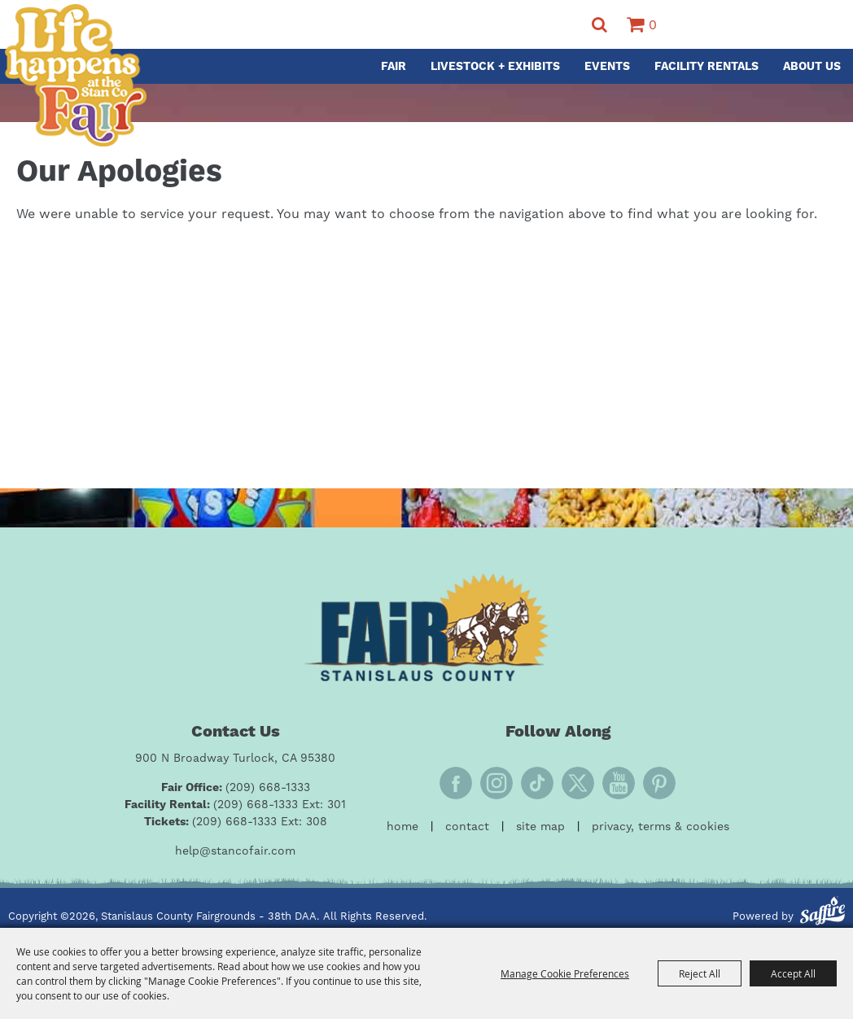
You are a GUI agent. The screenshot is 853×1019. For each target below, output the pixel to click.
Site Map (540, 827)
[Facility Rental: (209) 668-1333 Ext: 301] (235, 805)
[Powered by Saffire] (822, 913)
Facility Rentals (706, 66)
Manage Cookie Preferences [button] (565, 973)
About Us (812, 66)
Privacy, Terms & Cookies (660, 827)
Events (607, 66)
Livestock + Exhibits (495, 66)
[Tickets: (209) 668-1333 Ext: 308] (235, 822)
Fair (393, 66)
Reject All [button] (699, 973)
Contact (467, 827)
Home (402, 827)
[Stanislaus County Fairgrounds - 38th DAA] (75, 75)
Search (599, 25)
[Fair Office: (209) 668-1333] (235, 788)
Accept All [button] (793, 973)
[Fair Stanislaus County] (426, 627)
